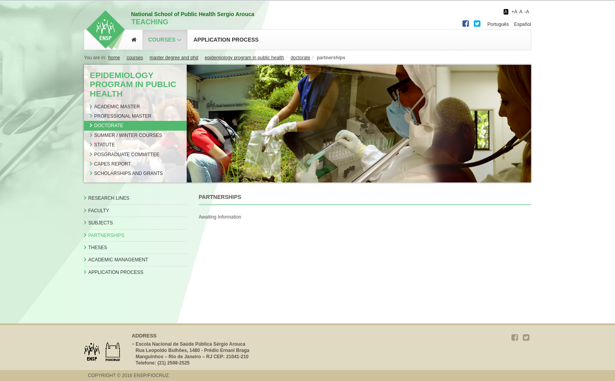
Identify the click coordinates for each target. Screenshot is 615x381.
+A (514, 12)
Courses (161, 39)
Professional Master (122, 116)
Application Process (115, 272)
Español (522, 24)
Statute (104, 145)
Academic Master (117, 106)
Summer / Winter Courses (128, 135)
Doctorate (108, 125)
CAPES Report (112, 164)
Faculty (98, 210)
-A (526, 12)
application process (225, 39)
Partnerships (106, 235)
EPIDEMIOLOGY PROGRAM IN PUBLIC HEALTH (244, 57)
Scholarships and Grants (128, 173)
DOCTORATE (300, 57)
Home (114, 57)
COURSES (135, 57)
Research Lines (108, 198)
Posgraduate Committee (126, 154)
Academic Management (118, 260)
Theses (97, 247)
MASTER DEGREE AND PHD (173, 57)
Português (498, 24)
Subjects (100, 223)
